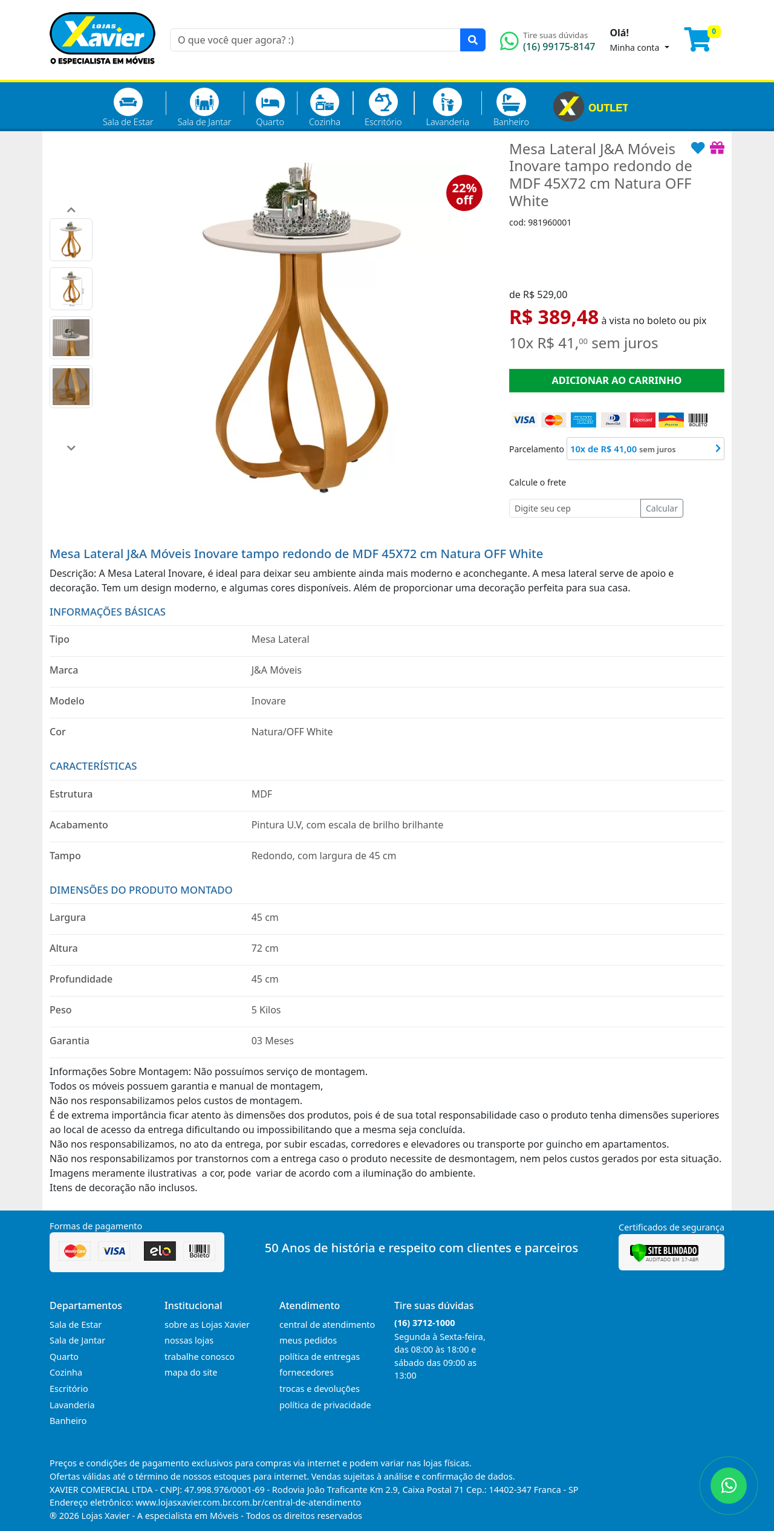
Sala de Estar (128, 108)
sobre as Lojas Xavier (207, 1324)
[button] (71, 209)
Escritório (383, 108)
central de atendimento (327, 1324)
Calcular (662, 508)
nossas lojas (188, 1340)
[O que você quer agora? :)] (315, 39)
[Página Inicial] (102, 72)
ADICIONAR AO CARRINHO (616, 380)
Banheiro (511, 108)
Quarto (270, 108)
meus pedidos (308, 1340)
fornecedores (306, 1372)
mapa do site (190, 1372)
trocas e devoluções (319, 1388)
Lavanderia (447, 108)
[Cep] (575, 508)
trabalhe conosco (199, 1356)
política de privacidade (325, 1405)
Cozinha (324, 108)
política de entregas (319, 1356)
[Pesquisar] (473, 39)
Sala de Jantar (205, 108)
